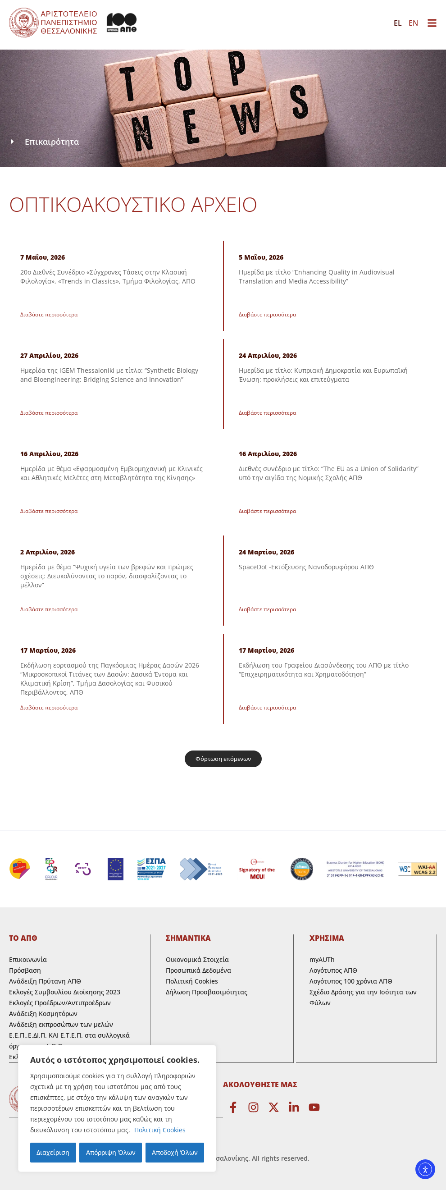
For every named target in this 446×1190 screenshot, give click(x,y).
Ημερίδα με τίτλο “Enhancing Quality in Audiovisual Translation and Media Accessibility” (317, 276)
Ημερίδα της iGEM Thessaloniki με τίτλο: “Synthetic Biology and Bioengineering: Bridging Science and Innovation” (109, 375)
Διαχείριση (52, 1152)
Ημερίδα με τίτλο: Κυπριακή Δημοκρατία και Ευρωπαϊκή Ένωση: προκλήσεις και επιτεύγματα (323, 375)
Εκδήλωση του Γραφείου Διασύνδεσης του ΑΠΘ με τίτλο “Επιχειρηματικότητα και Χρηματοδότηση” (324, 669)
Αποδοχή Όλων (175, 1152)
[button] (223, 759)
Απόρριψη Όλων (110, 1152)
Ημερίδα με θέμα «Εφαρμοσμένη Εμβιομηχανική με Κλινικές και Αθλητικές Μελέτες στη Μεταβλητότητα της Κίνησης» (111, 473)
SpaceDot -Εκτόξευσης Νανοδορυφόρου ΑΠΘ (306, 567)
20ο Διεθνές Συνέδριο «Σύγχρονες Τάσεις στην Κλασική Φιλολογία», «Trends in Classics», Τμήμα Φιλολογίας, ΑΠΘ (108, 276)
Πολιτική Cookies (160, 1130)
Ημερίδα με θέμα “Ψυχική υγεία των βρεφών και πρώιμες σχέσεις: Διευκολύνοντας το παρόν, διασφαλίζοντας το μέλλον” (106, 576)
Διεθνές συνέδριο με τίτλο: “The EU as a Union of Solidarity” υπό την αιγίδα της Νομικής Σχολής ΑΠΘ (329, 473)
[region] (117, 1108)
